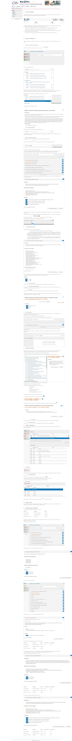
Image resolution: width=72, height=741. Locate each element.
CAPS (29, 6)
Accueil (14, 6)
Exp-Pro (14, 11)
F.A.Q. (13, 15)
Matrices (19, 6)
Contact (14, 16)
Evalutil (24, 6)
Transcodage (34, 6)
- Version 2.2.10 (38, 740)
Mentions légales (34, 740)
